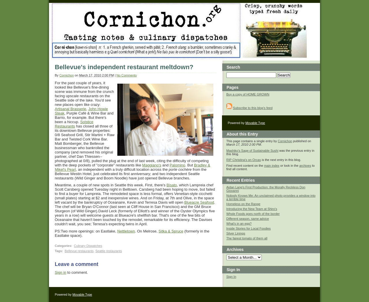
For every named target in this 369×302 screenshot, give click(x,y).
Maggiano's (151, 165)
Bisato (172, 185)
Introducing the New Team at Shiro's (251, 209)
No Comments (126, 75)
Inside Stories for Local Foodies (248, 228)
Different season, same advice (247, 218)
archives (305, 165)
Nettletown (126, 231)
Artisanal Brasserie (70, 109)
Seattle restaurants (108, 251)
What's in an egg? (239, 223)
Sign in (60, 272)
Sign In (231, 276)
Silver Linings (235, 233)
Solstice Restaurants (74, 124)
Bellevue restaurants (79, 251)
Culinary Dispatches (88, 245)
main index (271, 165)
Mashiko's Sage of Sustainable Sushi (252, 150)
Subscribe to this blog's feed (252, 108)
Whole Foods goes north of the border (253, 213)
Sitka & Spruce (171, 231)
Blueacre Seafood (199, 202)
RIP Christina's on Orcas (243, 160)
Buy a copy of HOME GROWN (247, 94)
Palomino (177, 165)
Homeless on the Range (243, 204)
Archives (235, 249)
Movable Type (255, 123)
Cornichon (66, 75)
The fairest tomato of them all (246, 238)
